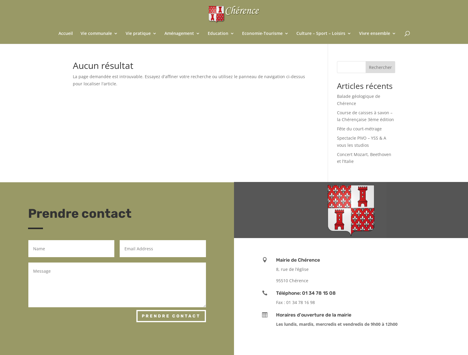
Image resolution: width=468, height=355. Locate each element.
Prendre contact (171, 316)
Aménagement (179, 33)
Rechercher (380, 67)
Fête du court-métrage (359, 129)
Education (218, 33)
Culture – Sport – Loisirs (320, 33)
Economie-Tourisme (262, 33)
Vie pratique (138, 33)
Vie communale (96, 33)
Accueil (66, 33)
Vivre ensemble (374, 33)
